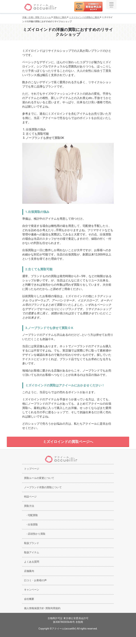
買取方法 (29, 505)
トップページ (31, 468)
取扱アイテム (31, 552)
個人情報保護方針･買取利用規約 (42, 608)
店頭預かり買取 (34, 533)
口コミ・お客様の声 (35, 580)
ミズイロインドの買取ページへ (68, 442)
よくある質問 (31, 561)
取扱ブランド (31, 543)
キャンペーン (31, 589)
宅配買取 (31, 515)
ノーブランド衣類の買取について (43, 487)
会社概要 (29, 598)
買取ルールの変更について (39, 478)
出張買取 (31, 524)
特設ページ (30, 496)
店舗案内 (29, 571)
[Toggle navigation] (111, 4)
